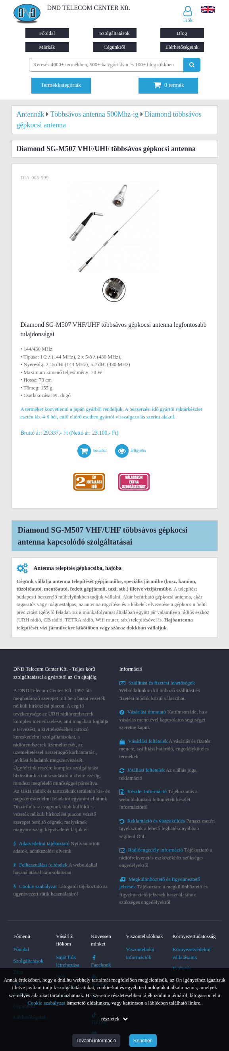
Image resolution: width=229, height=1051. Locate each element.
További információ (96, 1040)
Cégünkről (114, 47)
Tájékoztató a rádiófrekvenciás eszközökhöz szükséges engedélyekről (165, 857)
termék (169, 85)
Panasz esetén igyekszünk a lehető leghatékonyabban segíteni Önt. (167, 828)
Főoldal (47, 33)
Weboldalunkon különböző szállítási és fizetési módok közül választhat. (159, 690)
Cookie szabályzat (46, 1003)
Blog (182, 33)
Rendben (143, 1040)
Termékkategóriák (61, 85)
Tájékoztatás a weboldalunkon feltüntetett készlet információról (158, 799)
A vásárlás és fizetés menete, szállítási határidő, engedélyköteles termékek (165, 748)
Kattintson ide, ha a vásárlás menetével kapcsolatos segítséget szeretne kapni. (163, 719)
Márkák (47, 47)
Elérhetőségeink (182, 47)
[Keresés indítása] (191, 65)
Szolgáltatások (115, 33)
